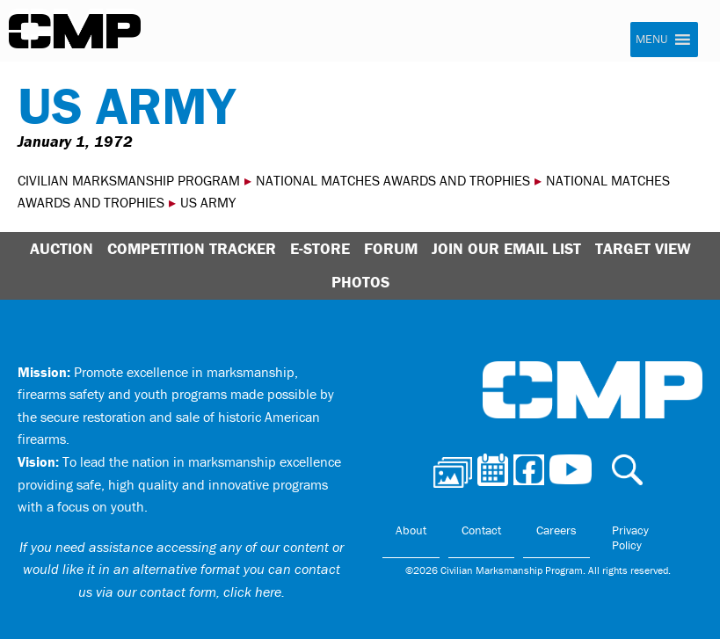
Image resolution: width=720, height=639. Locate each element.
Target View (643, 248)
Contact (481, 530)
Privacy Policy (630, 538)
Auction (61, 248)
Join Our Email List (506, 248)
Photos (360, 282)
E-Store (320, 248)
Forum (391, 248)
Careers (556, 530)
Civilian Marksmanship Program (75, 31)
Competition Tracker (191, 248)
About (411, 530)
